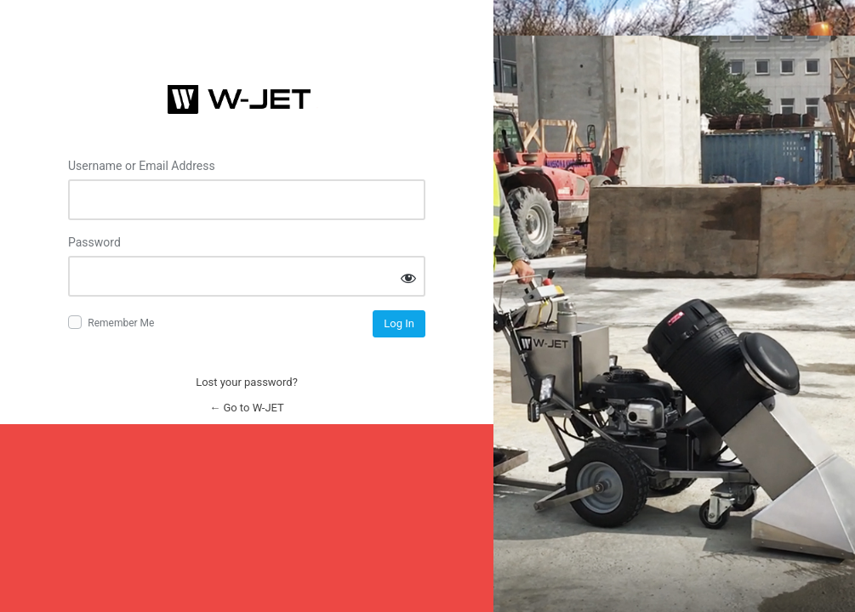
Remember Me (121, 323)
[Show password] (408, 277)
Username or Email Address (141, 166)
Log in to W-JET (247, 99)
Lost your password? (247, 382)
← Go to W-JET (246, 407)
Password (94, 242)
